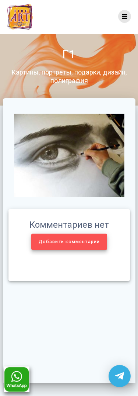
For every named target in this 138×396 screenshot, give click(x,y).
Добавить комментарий (69, 241)
